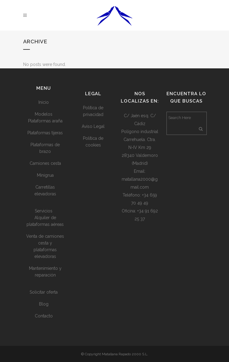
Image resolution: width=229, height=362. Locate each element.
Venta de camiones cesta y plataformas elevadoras (45, 246)
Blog (43, 304)
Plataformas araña (45, 120)
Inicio (43, 102)
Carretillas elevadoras (45, 190)
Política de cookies (93, 141)
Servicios (43, 210)
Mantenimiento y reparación (45, 271)
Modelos (43, 114)
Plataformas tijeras (45, 132)
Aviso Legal (93, 126)
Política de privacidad (93, 111)
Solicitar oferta (44, 292)
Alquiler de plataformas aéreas (45, 221)
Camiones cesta (45, 163)
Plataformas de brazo (45, 148)
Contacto (44, 315)
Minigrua (45, 175)
